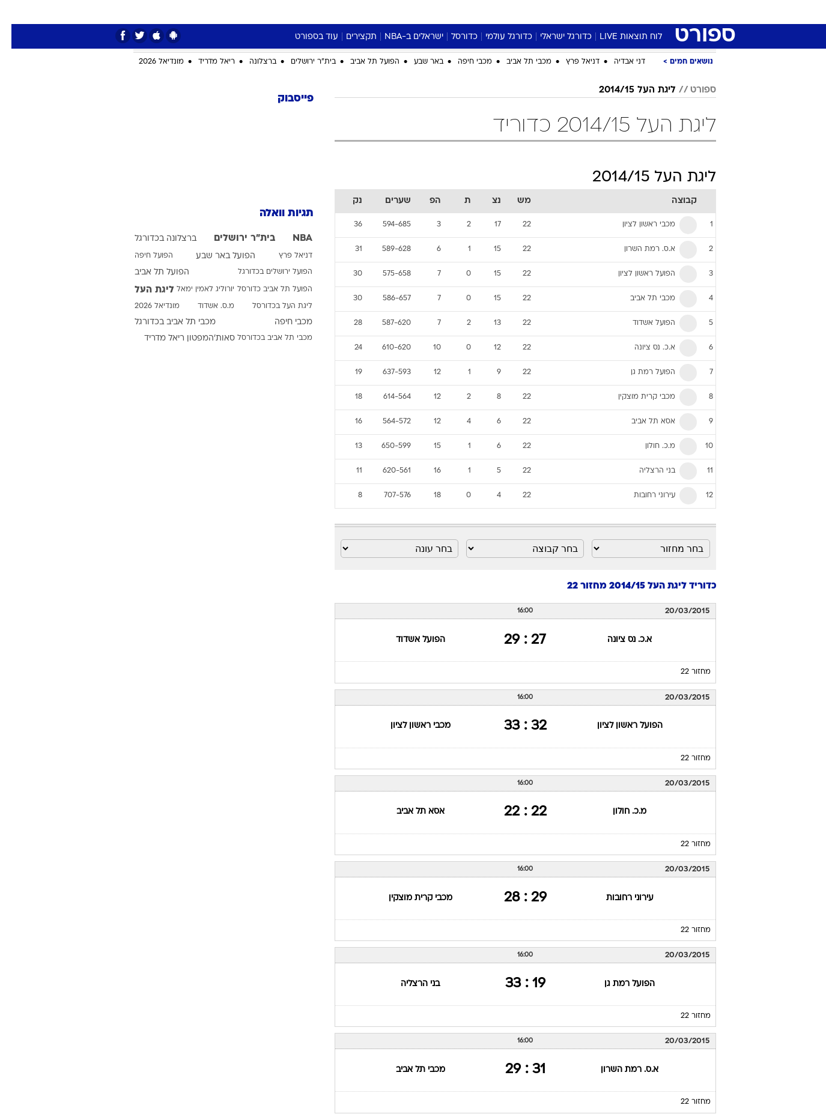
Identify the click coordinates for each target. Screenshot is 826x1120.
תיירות (365, 11)
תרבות (546, 11)
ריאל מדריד (205, 61)
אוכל (443, 11)
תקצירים (350, 37)
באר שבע (417, 61)
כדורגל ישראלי (554, 37)
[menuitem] (619, 12)
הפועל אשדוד (409, 640)
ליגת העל (143, 290)
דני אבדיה (618, 61)
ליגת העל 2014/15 (626, 90)
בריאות (406, 11)
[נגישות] (16, 12)
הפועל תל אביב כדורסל (263, 289)
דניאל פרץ (571, 61)
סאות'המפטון (199, 338)
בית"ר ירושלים (301, 61)
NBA (291, 238)
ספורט (585, 11)
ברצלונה (251, 61)
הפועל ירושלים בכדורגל (263, 272)
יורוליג (213, 289)
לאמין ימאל (183, 289)
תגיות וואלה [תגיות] (275, 213)
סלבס (508, 11)
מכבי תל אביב (517, 61)
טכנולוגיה (320, 11)
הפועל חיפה (142, 255)
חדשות (626, 11)
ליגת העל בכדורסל (271, 306)
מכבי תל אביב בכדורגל (163, 322)
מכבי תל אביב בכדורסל (263, 338)
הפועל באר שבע (214, 256)
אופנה (276, 11)
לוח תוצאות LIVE (619, 37)
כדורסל (453, 37)
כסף (475, 11)
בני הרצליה (408, 984)
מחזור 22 (684, 672)
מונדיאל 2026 (149, 61)
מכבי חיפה (463, 61)
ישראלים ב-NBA (402, 37)
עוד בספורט (305, 37)
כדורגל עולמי (497, 37)
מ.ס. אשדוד (204, 306)
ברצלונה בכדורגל (154, 239)
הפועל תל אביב (363, 61)
